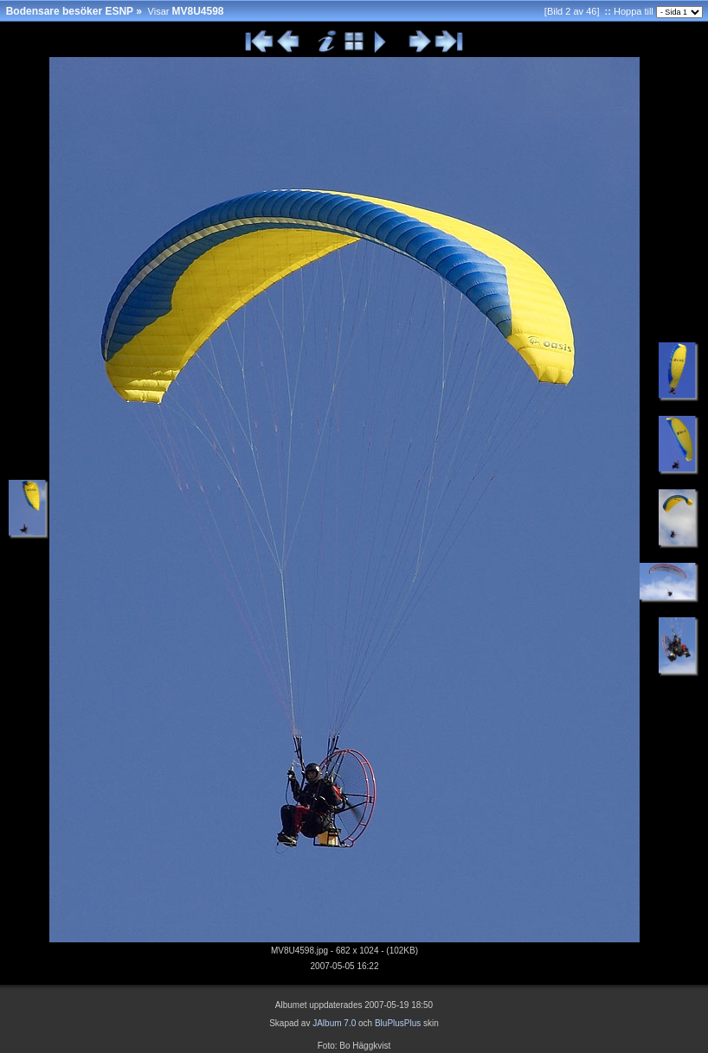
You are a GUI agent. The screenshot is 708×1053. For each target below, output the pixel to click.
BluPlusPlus (398, 1023)
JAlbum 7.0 (334, 1023)
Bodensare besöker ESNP (69, 11)
